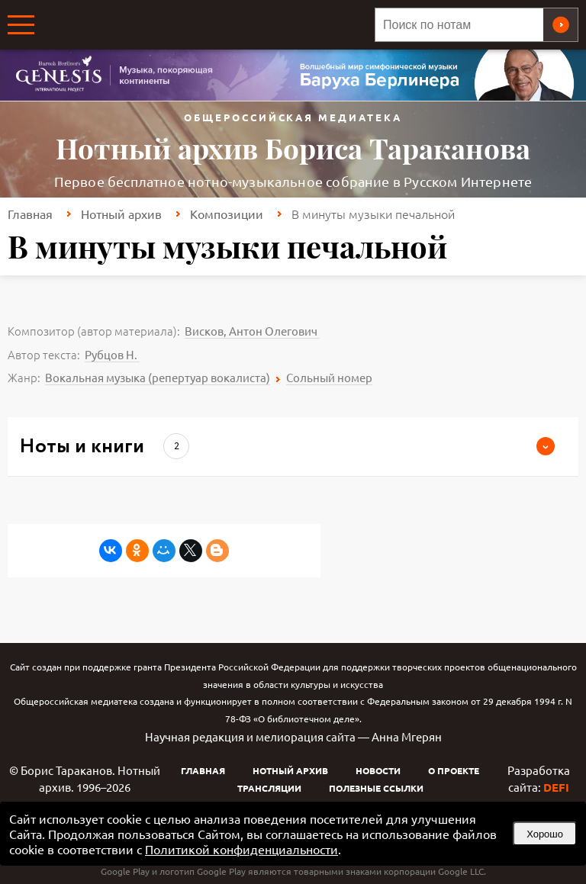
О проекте (453, 770)
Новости (378, 770)
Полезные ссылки (376, 788)
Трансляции (269, 788)
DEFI (556, 787)
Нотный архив (121, 213)
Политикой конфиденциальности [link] (241, 849)
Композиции (226, 213)
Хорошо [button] (544, 834)
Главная (30, 213)
